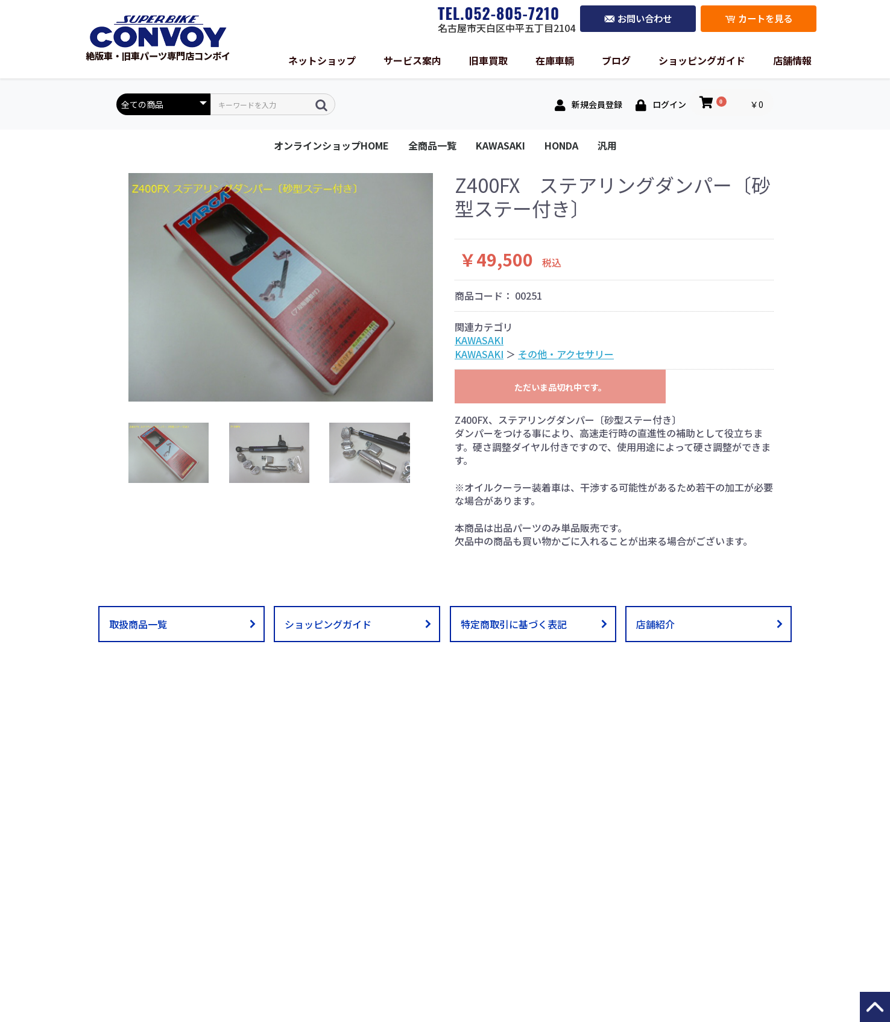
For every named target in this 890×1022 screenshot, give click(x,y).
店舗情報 (792, 60)
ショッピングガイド (701, 60)
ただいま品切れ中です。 (560, 387)
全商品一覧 (432, 145)
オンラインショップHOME (331, 145)
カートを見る (758, 18)
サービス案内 (412, 60)
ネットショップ (322, 60)
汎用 (607, 145)
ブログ (616, 60)
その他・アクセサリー (566, 354)
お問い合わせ (638, 18)
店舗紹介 (655, 624)
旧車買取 (488, 60)
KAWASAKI (500, 145)
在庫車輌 (554, 60)
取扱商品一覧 (138, 624)
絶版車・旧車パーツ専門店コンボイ (158, 50)
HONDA (561, 145)
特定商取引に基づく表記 (514, 624)
